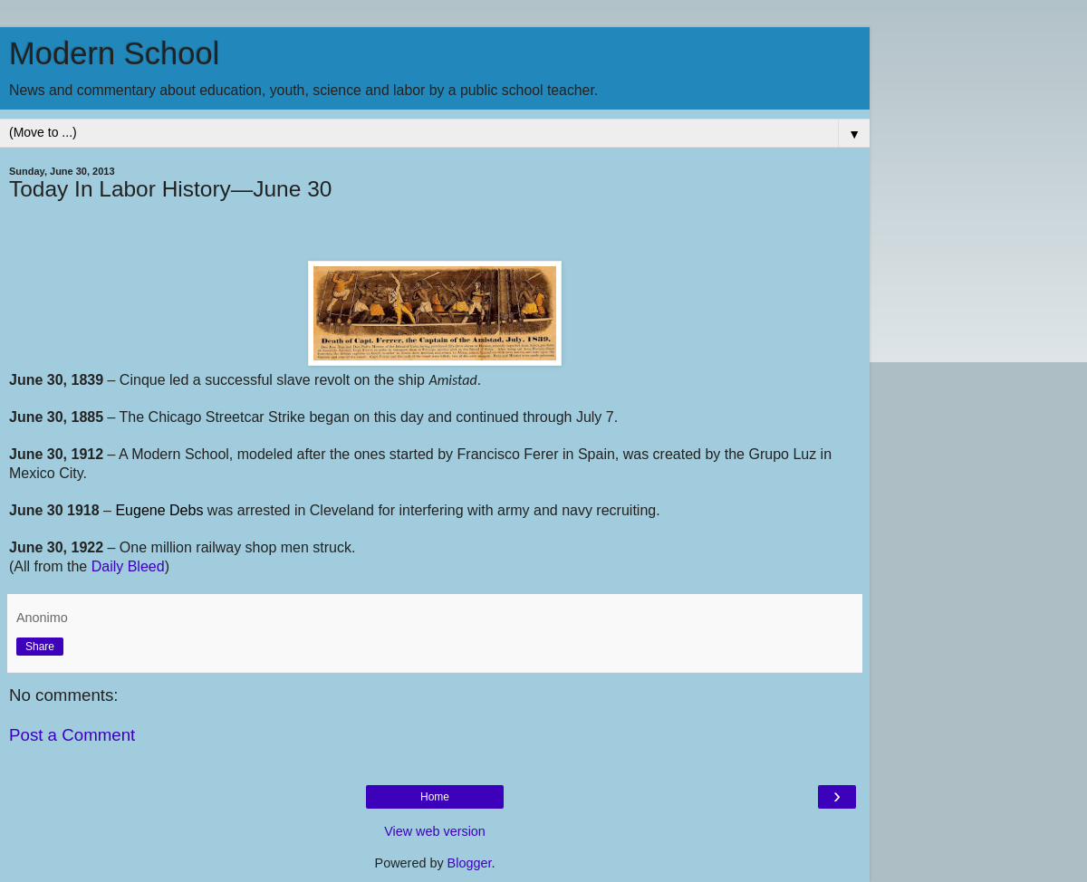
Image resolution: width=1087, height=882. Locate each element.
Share (39, 646)
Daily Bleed (128, 566)
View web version (435, 831)
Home (434, 797)
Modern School (114, 53)
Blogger (469, 863)
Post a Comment (72, 734)
